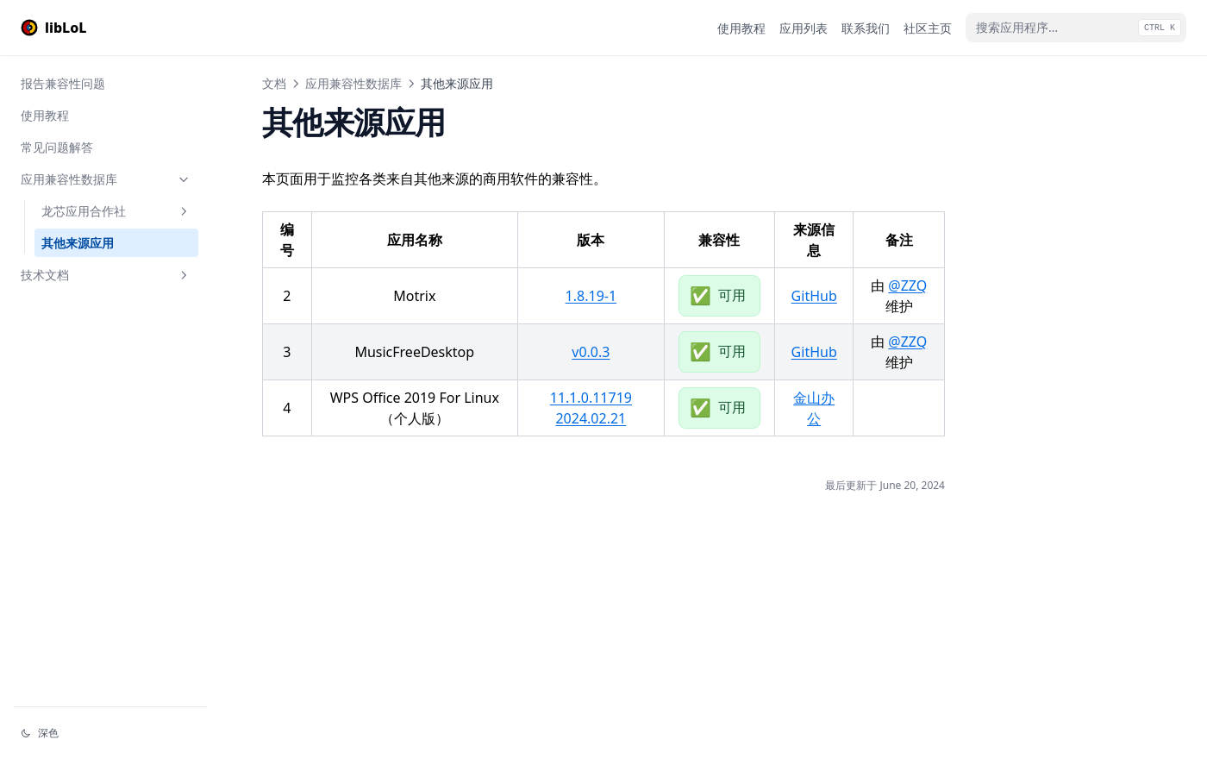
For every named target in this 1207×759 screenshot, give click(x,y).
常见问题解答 (57, 147)
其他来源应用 (77, 243)
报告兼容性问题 (63, 83)
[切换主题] (110, 733)
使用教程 (45, 115)
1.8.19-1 (591, 295)
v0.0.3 (591, 351)
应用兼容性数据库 (106, 179)
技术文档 (106, 275)
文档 (274, 83)
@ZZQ (907, 285)
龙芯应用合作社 (116, 211)
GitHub (814, 295)
